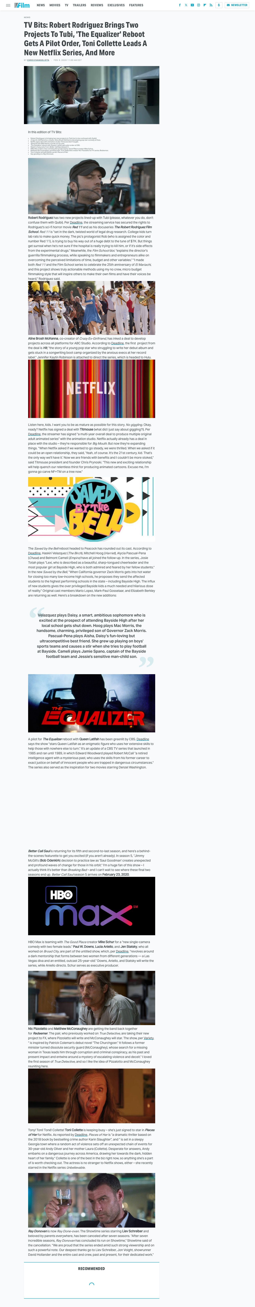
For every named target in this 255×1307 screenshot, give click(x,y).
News (27, 17)
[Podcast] (218, 5)
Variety (148, 1038)
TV (66, 5)
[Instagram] (198, 6)
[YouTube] (192, 6)
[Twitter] (186, 6)
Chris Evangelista (38, 60)
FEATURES (136, 5)
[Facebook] (180, 6)
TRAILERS (79, 5)
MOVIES (54, 5)
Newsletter (237, 5)
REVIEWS (97, 5)
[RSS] (211, 6)
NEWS (41, 5)
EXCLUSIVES (116, 5)
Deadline (76, 222)
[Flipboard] (205, 6)
